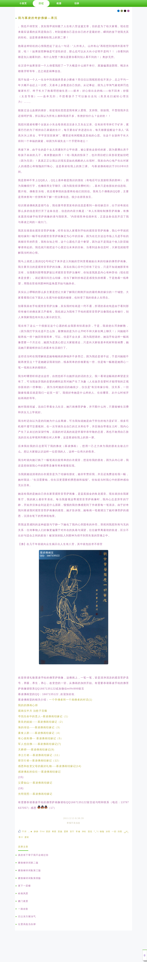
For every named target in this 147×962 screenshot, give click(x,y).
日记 (41, 3)
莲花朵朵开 (90, 831)
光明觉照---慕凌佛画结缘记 (35, 793)
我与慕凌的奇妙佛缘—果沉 (37, 17)
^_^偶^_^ (96, 831)
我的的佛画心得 (28, 705)
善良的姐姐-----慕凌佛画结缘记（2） (41, 721)
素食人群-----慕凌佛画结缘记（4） (40, 733)
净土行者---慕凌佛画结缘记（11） (39, 755)
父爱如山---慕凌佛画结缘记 (35, 782)
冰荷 (108, 831)
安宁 (72, 831)
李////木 (21, 837)
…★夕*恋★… (30, 831)
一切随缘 (114, 831)
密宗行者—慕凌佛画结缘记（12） (39, 760)
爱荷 (27, 837)
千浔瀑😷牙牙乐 (24, 831)
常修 (78, 831)
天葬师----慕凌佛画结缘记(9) (36, 749)
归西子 (120, 831)
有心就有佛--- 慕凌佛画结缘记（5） (40, 738)
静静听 (36, 831)
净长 (84, 831)
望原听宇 (48, 831)
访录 (76, 3)
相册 (58, 3)
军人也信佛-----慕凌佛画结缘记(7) (39, 744)
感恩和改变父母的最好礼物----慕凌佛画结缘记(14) (49, 766)
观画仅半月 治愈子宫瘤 (32, 710)
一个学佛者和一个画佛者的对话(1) (70, 699)
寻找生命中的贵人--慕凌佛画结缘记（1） (44, 716)
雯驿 (66, 831)
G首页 (23, 3)
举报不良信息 (73, 823)
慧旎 (60, 831)
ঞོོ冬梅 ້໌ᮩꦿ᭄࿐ (126, 832)
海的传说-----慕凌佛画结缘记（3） (40, 727)
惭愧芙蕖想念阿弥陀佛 (102, 831)
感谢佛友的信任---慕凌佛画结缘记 (39, 771)
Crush (42, 831)
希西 (54, 831)
